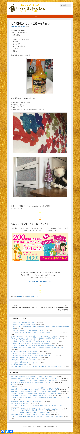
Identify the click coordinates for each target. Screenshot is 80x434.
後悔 (12, 386)
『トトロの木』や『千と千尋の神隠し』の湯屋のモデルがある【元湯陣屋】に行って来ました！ (36, 332)
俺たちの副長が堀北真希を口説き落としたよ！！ (24, 359)
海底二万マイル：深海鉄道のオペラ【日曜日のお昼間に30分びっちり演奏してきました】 (35, 409)
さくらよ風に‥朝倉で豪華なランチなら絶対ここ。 (25, 363)
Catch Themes (45, 429)
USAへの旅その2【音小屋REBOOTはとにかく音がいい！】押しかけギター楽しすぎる (34, 390)
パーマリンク (35, 296)
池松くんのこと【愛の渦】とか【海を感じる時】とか (25, 357)
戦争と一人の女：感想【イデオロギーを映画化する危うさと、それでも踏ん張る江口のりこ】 (36, 338)
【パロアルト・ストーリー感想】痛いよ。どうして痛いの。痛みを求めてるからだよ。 (34, 341)
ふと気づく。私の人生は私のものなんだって (23, 324)
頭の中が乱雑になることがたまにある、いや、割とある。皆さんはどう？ (30, 414)
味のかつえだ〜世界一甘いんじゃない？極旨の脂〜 (25, 351)
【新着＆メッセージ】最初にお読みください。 (23, 322)
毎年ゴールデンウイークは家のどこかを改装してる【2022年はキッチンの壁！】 (32, 376)
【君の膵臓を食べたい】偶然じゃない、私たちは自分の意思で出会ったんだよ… (32, 355)
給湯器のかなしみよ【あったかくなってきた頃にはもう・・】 (27, 401)
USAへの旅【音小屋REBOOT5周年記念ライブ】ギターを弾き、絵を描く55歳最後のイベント (36, 391)
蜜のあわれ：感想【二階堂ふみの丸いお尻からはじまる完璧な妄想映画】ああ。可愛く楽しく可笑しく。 (39, 347)
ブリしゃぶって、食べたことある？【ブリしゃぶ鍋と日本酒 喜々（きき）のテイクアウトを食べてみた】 (39, 405)
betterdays (20, 296)
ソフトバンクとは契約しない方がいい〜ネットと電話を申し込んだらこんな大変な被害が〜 (35, 380)
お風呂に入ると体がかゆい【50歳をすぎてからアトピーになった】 (29, 411)
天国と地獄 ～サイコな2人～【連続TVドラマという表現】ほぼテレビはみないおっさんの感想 (36, 393)
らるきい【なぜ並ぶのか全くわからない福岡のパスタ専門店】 (27, 330)
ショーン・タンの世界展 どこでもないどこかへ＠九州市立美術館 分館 (30, 412)
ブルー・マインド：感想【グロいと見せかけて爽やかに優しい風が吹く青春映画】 (33, 345)
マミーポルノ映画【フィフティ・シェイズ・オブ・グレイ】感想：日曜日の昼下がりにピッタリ (36, 366)
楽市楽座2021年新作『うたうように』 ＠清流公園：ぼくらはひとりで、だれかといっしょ (35, 378)
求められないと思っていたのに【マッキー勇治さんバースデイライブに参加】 (32, 395)
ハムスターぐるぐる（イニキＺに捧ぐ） (22, 361)
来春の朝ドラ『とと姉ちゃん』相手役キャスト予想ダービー (27, 353)
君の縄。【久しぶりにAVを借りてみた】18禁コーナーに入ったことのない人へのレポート (35, 336)
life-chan (23, 26)
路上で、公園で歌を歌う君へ (19, 364)
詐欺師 (13, 384)
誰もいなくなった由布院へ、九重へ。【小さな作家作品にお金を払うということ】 (33, 382)
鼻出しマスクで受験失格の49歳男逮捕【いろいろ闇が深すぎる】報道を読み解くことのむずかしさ (37, 416)
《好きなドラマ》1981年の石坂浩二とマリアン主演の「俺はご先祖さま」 (31, 343)
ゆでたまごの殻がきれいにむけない (20, 403)
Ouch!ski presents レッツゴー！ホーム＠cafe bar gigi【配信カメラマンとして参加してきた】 (36, 388)
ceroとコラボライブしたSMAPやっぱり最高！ (23, 340)
